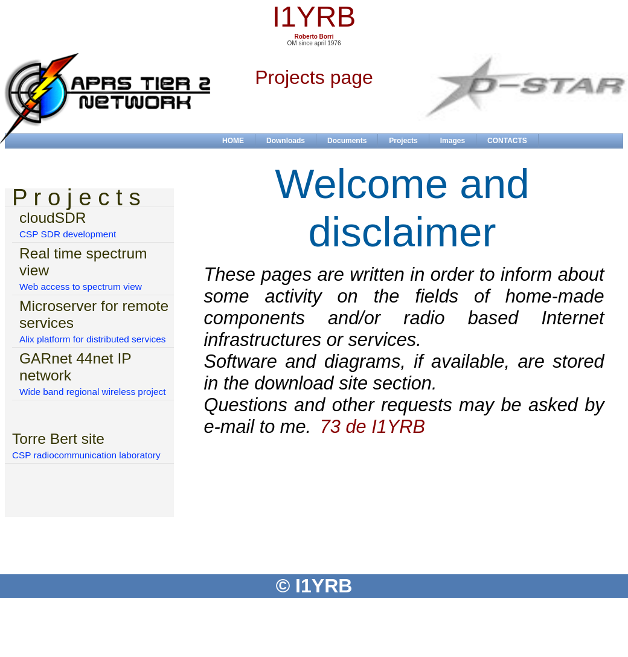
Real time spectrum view (83, 261)
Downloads (285, 140)
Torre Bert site (58, 439)
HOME (233, 140)
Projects (403, 140)
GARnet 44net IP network (75, 366)
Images (452, 140)
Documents (347, 140)
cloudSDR (52, 218)
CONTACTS (507, 140)
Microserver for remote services (93, 314)
